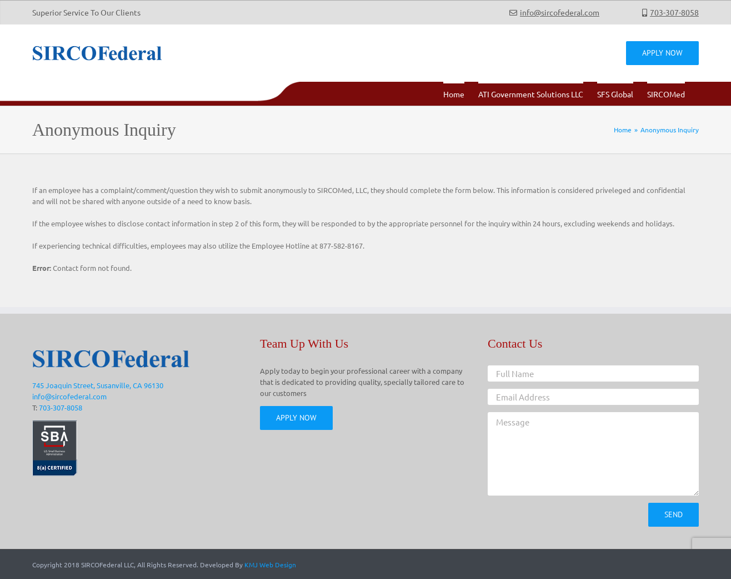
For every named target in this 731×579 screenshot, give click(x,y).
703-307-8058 (674, 12)
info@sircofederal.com (559, 12)
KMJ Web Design (270, 564)
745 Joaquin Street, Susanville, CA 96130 (97, 385)
